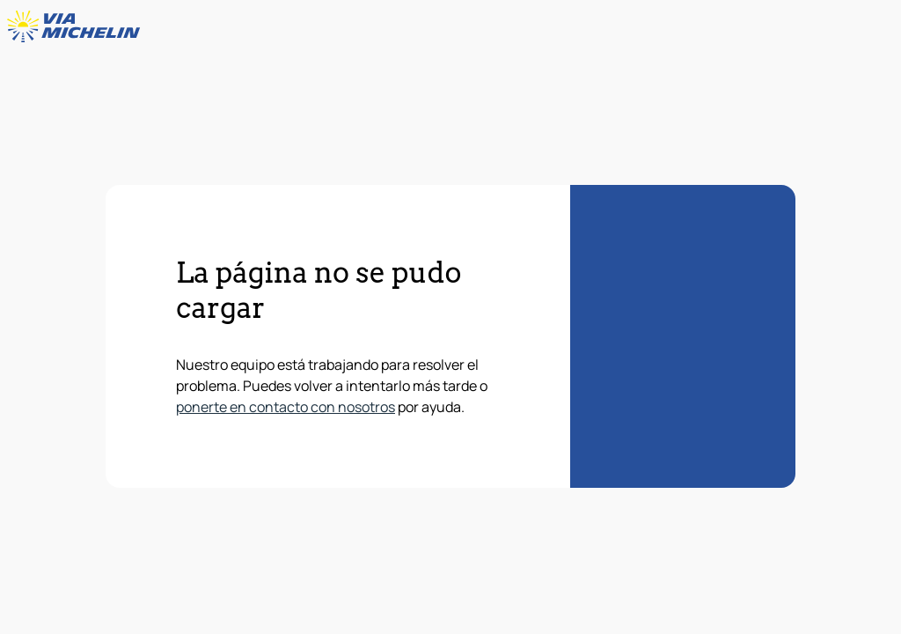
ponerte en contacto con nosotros (285, 407)
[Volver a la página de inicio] (77, 26)
